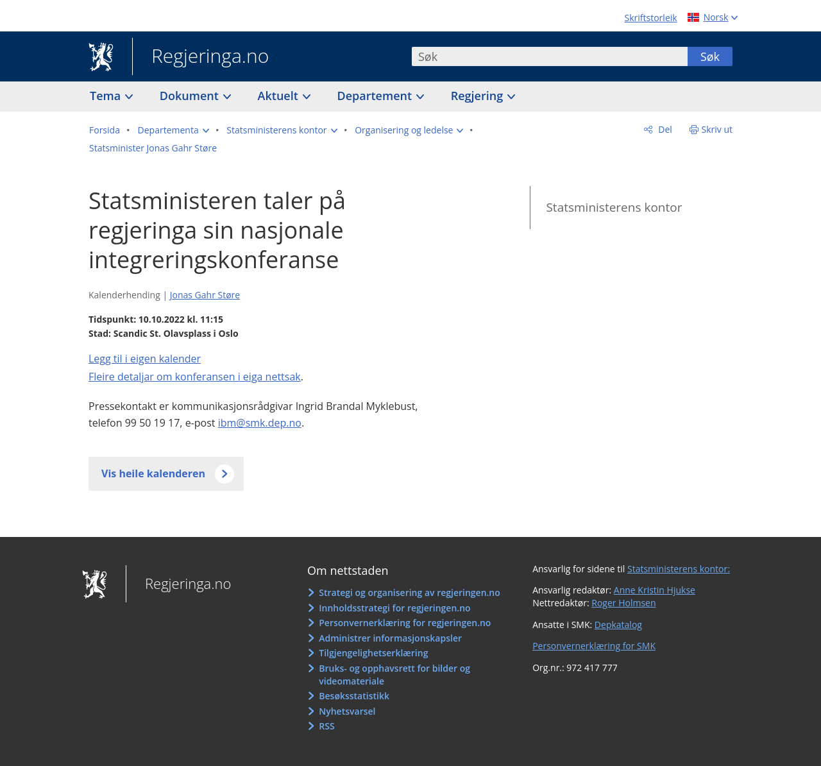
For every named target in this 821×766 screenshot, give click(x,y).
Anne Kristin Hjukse (654, 590)
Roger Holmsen (623, 603)
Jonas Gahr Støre (205, 295)
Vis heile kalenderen (153, 473)
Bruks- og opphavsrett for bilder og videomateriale (394, 674)
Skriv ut (717, 129)
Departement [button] (376, 95)
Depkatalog (618, 624)
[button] (173, 130)
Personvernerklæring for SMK (594, 646)
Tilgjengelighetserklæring (373, 653)
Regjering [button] (478, 95)
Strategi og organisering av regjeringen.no (409, 592)
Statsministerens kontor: (678, 569)
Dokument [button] (191, 95)
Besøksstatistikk (354, 696)
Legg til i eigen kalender (145, 359)
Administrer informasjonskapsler (390, 638)
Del (664, 129)
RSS (326, 726)
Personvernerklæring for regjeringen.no (405, 623)
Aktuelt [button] (279, 95)
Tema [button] (107, 95)
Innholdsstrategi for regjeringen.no (394, 608)
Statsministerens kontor (614, 207)
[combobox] (550, 56)
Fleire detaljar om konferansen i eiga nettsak (195, 377)
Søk (710, 56)
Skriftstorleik (651, 18)
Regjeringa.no (200, 57)
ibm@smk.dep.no (259, 423)
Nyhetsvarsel (347, 711)
